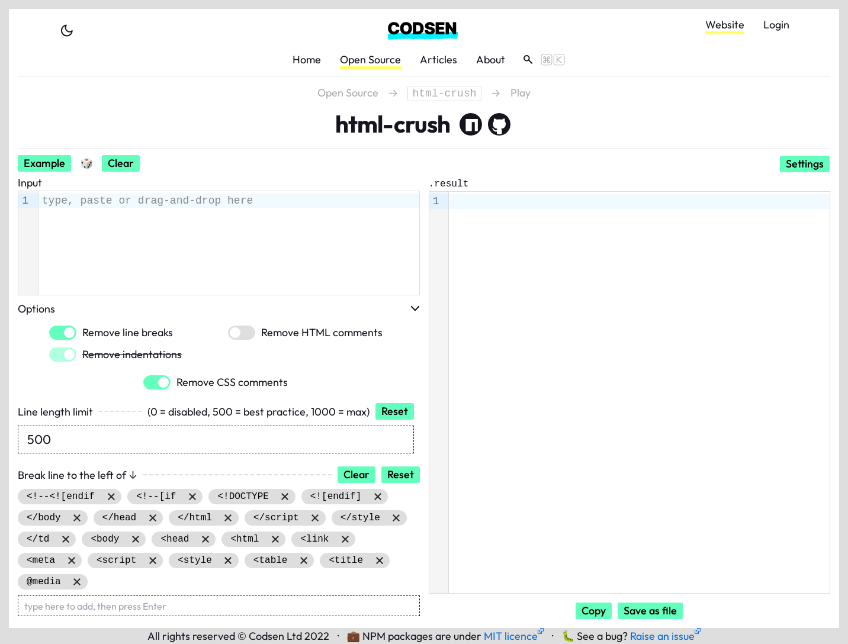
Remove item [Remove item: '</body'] (77, 518)
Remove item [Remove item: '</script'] (315, 518)
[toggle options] (415, 308)
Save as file (650, 610)
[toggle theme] (67, 31)
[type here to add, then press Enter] (219, 605)
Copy (594, 610)
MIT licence (514, 636)
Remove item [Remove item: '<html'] (275, 539)
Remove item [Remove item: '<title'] (379, 560)
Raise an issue (665, 636)
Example (44, 163)
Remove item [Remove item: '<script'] (152, 560)
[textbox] (228, 201)
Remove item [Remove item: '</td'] (65, 539)
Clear (121, 163)
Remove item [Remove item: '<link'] (345, 539)
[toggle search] (540, 60)
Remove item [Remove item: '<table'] (303, 560)
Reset (394, 411)
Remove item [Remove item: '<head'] (205, 539)
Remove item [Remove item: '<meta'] (71, 560)
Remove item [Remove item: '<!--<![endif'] (111, 496)
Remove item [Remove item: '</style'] (396, 518)
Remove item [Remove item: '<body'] (135, 539)
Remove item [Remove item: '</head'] (152, 518)
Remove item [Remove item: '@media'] (77, 582)
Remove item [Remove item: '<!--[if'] (192, 496)
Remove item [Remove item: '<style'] (228, 560)
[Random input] (86, 163)
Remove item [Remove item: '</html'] (228, 518)
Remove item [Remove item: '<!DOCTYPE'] (285, 496)
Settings (805, 163)
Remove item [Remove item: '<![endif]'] (377, 496)
